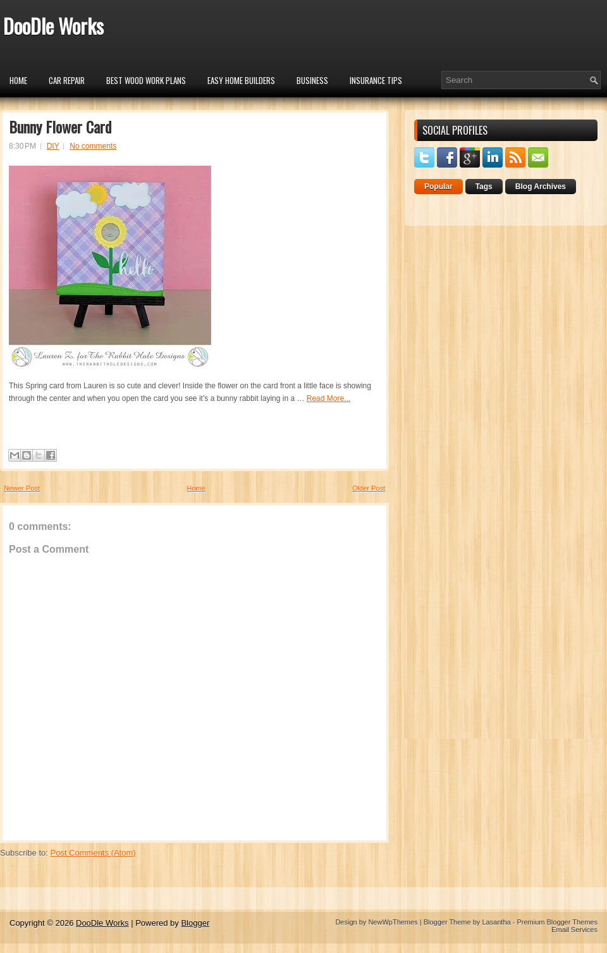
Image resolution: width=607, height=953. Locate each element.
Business (312, 80)
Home (18, 80)
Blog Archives (540, 186)
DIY (53, 146)
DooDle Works (53, 25)
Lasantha (496, 922)
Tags (484, 186)
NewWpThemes (392, 922)
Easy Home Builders (241, 80)
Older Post (368, 488)
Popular (438, 186)
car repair (67, 80)
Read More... (328, 398)
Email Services (574, 929)
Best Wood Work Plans (146, 80)
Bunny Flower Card (60, 126)
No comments (93, 146)
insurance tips (376, 80)
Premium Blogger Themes (557, 922)
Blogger (195, 923)
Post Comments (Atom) (93, 853)
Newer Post (22, 488)
